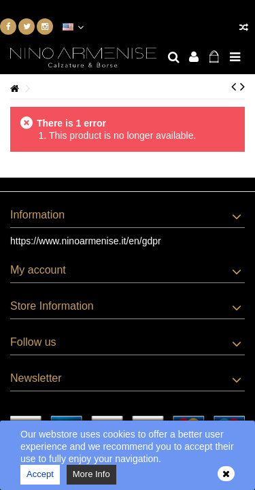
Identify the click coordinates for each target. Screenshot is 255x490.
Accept (40, 474)
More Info (91, 474)
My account (38, 270)
